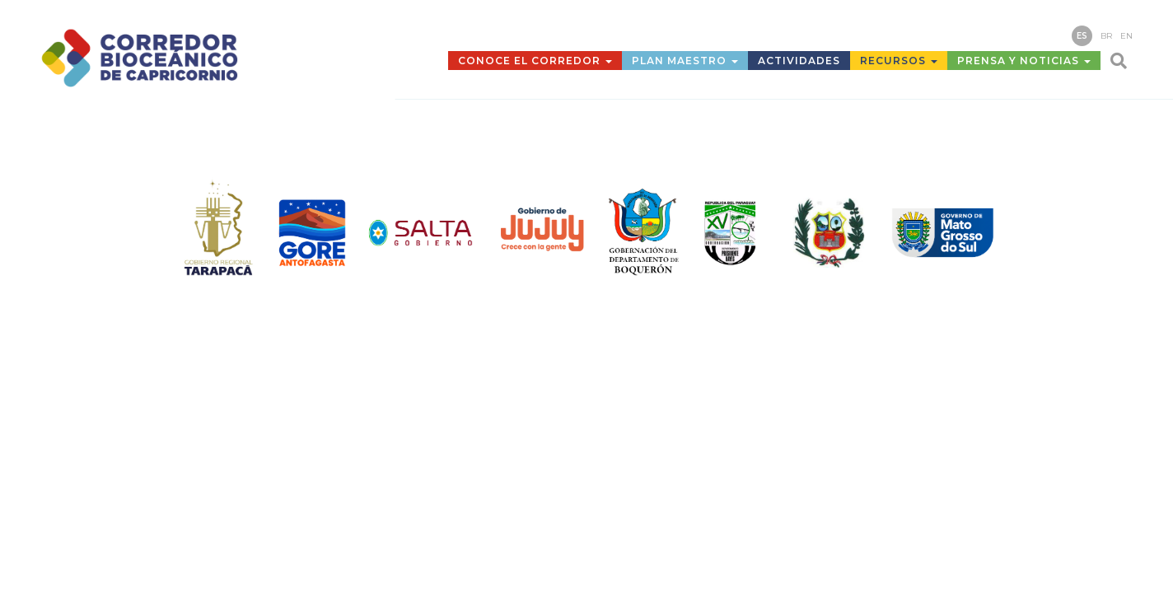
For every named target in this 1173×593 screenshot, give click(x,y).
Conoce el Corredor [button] (535, 60)
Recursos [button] (898, 60)
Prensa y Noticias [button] (1024, 60)
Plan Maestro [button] (685, 60)
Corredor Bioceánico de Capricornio (176, 58)
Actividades (799, 60)
